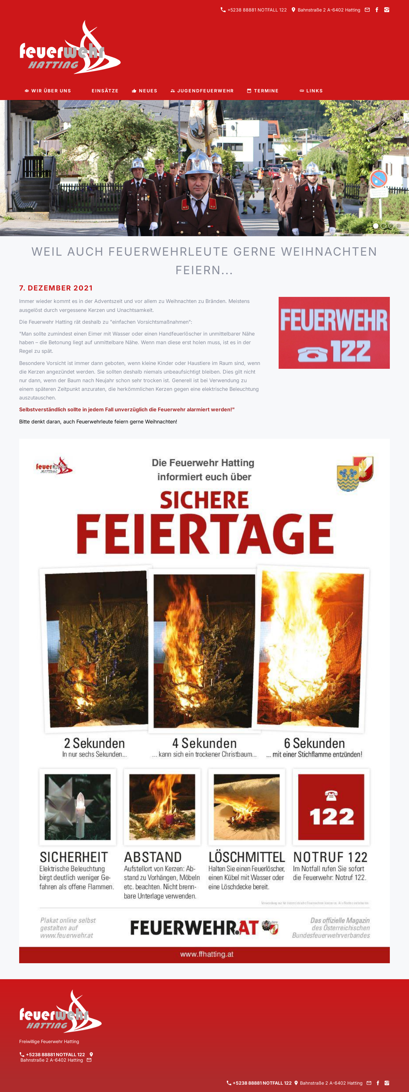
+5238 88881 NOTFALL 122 (253, 9)
